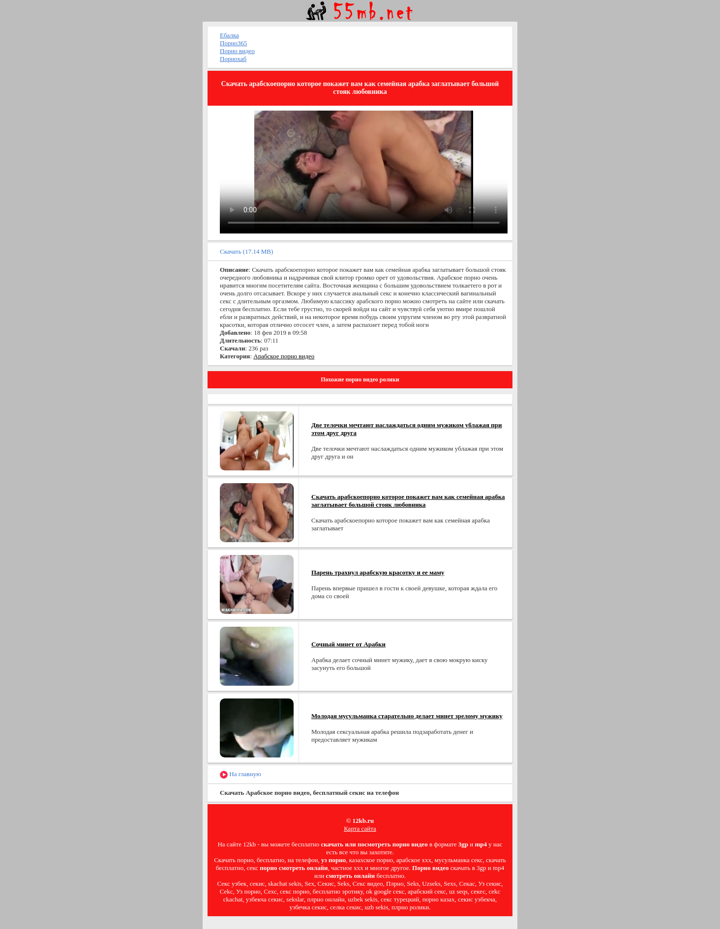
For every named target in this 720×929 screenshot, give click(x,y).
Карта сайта (360, 828)
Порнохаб (233, 58)
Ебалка (229, 35)
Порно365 (233, 43)
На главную (240, 774)
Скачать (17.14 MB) (246, 251)
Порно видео (237, 51)
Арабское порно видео (283, 356)
